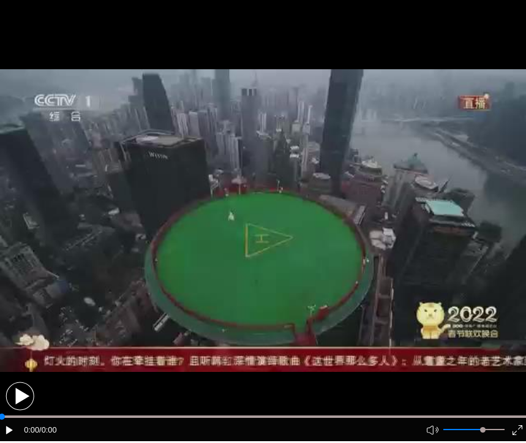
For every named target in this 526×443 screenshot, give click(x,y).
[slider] (483, 430)
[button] (20, 396)
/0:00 (47, 429)
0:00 (31, 429)
